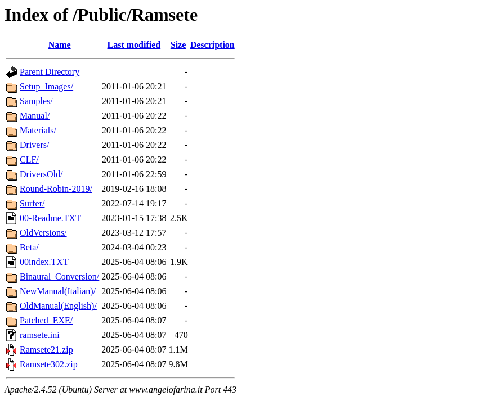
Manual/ (35, 115)
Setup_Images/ (46, 86)
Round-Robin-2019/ (56, 189)
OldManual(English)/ (58, 305)
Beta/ (29, 247)
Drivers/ (34, 145)
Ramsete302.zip (49, 364)
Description (212, 45)
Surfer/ (32, 203)
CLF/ (29, 159)
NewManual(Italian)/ (58, 291)
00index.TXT (44, 262)
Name (59, 45)
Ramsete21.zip (46, 349)
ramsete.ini (40, 335)
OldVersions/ (43, 232)
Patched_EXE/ (46, 320)
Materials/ (38, 130)
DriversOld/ (41, 174)
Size (178, 45)
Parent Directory (49, 71)
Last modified (134, 45)
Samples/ (36, 101)
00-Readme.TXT (50, 218)
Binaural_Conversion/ (59, 276)
